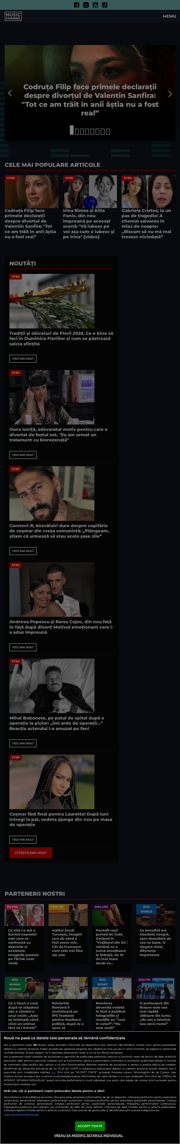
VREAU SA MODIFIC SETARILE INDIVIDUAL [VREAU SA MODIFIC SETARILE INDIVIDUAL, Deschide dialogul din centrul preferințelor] (88, 1135)
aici (53, 1072)
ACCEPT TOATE (90, 1126)
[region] (90, 1087)
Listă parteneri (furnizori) (21, 1114)
